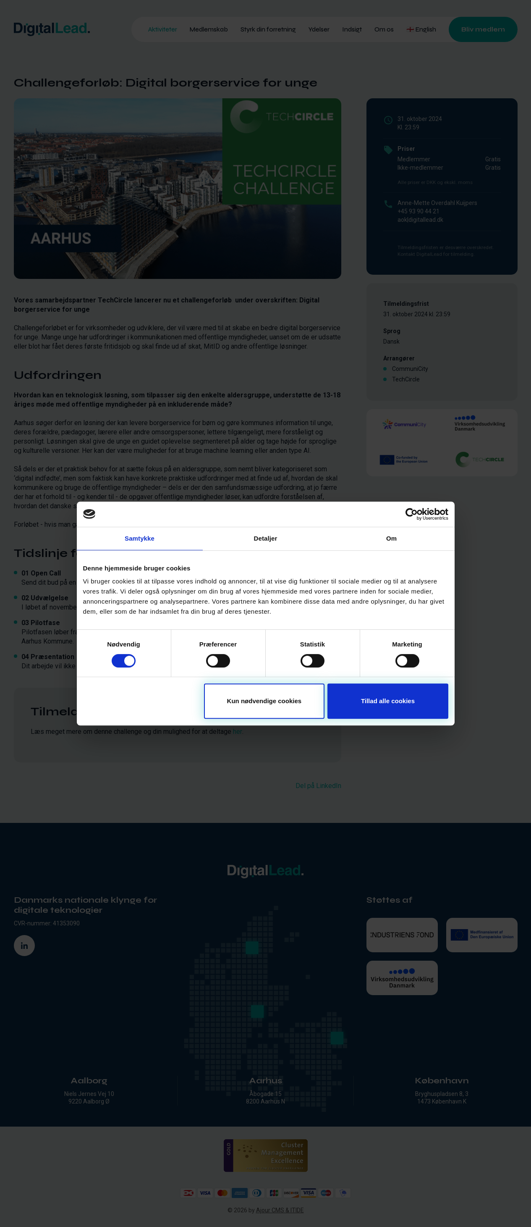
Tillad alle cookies (388, 700)
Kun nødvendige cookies (264, 700)
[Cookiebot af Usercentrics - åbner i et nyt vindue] (411, 514)
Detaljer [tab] (265, 538)
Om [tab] (391, 538)
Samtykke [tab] (139, 538)
